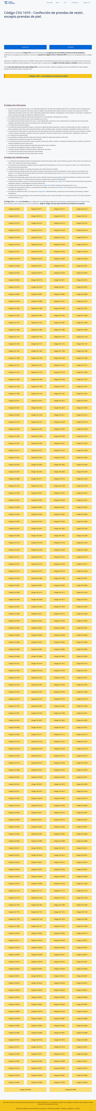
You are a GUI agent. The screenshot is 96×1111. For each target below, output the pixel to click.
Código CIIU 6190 (59, 805)
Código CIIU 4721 (59, 663)
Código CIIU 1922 (81, 393)
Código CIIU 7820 (81, 919)
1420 (13, 163)
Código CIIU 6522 (36, 855)
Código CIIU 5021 (81, 727)
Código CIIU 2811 (36, 493)
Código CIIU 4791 (14, 713)
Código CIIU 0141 (36, 237)
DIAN (59, 2)
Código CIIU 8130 (59, 940)
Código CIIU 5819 (59, 784)
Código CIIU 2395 (14, 436)
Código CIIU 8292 (14, 955)
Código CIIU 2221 (36, 422)
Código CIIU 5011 (36, 727)
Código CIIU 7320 (81, 898)
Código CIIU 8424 (59, 969)
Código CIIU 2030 (14, 415)
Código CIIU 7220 (36, 898)
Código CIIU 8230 (59, 947)
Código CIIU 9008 (81, 1033)
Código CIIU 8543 (36, 990)
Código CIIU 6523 (59, 855)
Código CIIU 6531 (81, 855)
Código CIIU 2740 (59, 486)
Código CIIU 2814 (14, 500)
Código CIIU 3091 (36, 536)
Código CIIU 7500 (81, 905)
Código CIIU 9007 (59, 1033)
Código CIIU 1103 (59, 337)
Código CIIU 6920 (36, 883)
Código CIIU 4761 (36, 692)
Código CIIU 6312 (59, 812)
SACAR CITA (25, 47)
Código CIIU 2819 (36, 507)
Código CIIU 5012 (59, 727)
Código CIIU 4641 (81, 628)
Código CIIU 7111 (36, 891)
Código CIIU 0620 (14, 280)
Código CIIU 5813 (36, 784)
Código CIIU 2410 (81, 436)
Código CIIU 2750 (81, 486)
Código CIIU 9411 (36, 1054)
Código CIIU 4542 (59, 621)
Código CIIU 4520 (81, 614)
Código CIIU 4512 (59, 614)
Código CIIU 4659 (14, 649)
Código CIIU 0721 (59, 280)
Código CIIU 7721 (36, 912)
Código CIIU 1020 (14, 308)
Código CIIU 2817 (81, 500)
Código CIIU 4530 (14, 621)
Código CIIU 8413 (14, 962)
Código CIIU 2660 (59, 472)
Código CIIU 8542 (14, 990)
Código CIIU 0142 (59, 237)
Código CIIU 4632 (59, 628)
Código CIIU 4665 (36, 656)
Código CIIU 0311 (36, 266)
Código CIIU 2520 (81, 450)
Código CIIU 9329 (14, 1054)
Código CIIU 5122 (14, 741)
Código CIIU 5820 (81, 784)
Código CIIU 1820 (14, 393)
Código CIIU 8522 (14, 983)
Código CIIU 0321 (81, 266)
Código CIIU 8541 (81, 983)
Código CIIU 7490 (59, 905)
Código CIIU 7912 (59, 926)
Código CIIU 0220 (59, 259)
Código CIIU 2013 (59, 401)
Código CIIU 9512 (14, 1068)
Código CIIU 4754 (59, 685)
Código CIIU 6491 (36, 834)
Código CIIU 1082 (81, 323)
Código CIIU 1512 (36, 365)
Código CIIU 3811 (81, 578)
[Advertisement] (48, 32)
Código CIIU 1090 (81, 330)
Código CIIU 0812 (81, 287)
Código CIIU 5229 (59, 749)
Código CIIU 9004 (81, 1025)
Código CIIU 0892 (59, 294)
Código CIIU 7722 (59, 912)
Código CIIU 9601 (59, 1075)
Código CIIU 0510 (36, 273)
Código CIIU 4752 (14, 685)
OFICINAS (71, 47)
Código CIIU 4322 (36, 607)
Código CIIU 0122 (14, 223)
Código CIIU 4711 (14, 663)
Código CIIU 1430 (81, 358)
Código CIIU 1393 (59, 351)
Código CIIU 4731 (81, 670)
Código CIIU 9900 (70, 1089)
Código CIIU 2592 (36, 457)
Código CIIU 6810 (59, 876)
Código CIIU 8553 (36, 997)
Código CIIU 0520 (59, 273)
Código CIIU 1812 (81, 386)
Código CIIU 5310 (81, 749)
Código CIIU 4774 (81, 699)
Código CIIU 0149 (59, 244)
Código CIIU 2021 (14, 408)
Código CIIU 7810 (59, 919)
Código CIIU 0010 (14, 209)
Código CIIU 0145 (36, 244)
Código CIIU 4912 (14, 720)
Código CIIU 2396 (36, 436)
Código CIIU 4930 (14, 727)
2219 (14, 173)
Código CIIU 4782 (59, 706)
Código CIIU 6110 (81, 798)
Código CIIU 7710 (14, 912)
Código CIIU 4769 (81, 692)
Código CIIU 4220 (14, 599)
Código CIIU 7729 (81, 912)
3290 (78, 195)
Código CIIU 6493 (81, 834)
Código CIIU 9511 (81, 1061)
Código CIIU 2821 (59, 507)
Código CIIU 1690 (59, 379)
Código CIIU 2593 (59, 457)
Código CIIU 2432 (81, 443)
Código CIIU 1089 (59, 330)
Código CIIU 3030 (81, 528)
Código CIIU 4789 (81, 706)
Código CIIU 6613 (81, 862)
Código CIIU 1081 (59, 323)
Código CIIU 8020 (36, 933)
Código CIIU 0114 (14, 216)
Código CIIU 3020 (59, 528)
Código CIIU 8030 (59, 933)
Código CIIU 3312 (36, 557)
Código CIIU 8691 (81, 1004)
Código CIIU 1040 (59, 308)
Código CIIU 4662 (59, 649)
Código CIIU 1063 (81, 315)
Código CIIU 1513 (59, 365)
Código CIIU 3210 (59, 543)
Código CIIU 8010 (14, 933)
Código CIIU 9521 (36, 1068)
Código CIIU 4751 (81, 678)
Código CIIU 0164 (81, 251)
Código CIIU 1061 (36, 315)
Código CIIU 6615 (36, 869)
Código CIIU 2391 (14, 429)
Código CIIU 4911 (81, 713)
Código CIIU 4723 (14, 670)
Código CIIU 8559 (59, 997)
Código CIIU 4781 (36, 706)
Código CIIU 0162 (36, 251)
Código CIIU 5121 (81, 734)
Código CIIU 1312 (59, 344)
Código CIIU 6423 (36, 827)
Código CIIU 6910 (14, 883)
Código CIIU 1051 (81, 308)
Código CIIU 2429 (36, 443)
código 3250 (61, 181)
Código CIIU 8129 (36, 940)
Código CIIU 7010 (59, 883)
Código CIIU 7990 (81, 926)
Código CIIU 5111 (36, 734)
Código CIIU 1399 (14, 358)
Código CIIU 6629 (14, 876)
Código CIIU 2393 (59, 429)
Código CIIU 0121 (81, 216)
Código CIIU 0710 (36, 280)
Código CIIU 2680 (14, 479)
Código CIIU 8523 (36, 983)
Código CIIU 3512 (14, 571)
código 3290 (47, 185)
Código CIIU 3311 (14, 557)
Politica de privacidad (53, 1108)
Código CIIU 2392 (36, 429)
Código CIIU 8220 (36, 947)
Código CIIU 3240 (36, 550)
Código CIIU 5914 (81, 791)
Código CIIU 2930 (81, 521)
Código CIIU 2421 (14, 443)
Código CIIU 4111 (36, 592)
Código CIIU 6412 (59, 820)
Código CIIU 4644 (59, 635)
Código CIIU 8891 (59, 1018)
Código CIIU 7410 (14, 905)
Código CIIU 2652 (36, 472)
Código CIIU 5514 (14, 763)
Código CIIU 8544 (59, 990)
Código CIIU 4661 (36, 649)
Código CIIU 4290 (36, 599)
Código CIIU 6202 (81, 805)
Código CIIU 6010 (36, 798)
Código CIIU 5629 (36, 777)
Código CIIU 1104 (81, 337)
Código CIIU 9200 (81, 1040)
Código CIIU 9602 (81, 1075)
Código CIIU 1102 (36, 337)
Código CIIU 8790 (14, 1018)
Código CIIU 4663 (81, 649)
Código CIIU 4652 (59, 642)
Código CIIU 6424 (59, 827)
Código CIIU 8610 (14, 1004)
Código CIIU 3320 (59, 564)
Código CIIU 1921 (59, 393)
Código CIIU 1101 (14, 337)
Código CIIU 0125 (81, 223)
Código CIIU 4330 (81, 607)
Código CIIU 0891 (36, 294)
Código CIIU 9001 (14, 1025)
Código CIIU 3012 (36, 528)
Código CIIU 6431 (81, 827)
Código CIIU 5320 (14, 756)
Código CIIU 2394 (81, 429)
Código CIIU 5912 (36, 791)
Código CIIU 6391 (81, 812)
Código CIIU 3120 (36, 543)
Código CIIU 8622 (59, 1004)
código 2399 (62, 187)
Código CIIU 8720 (59, 1011)
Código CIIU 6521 (14, 855)
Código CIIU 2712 (59, 479)
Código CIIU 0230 (81, 259)
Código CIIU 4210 (81, 592)
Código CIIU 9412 (59, 1054)
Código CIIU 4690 (81, 656)
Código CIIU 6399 (14, 820)
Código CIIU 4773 (59, 699)
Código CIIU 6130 (36, 805)
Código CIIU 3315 (14, 564)
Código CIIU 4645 (81, 635)
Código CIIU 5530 (81, 763)
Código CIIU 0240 (14, 266)
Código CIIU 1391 (14, 351)
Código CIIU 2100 (36, 415)
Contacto (77, 1108)
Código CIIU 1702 (14, 386)
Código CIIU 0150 (81, 244)
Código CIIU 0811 (59, 287)
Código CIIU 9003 (59, 1025)
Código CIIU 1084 (36, 330)
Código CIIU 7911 (36, 926)
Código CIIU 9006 (36, 1033)
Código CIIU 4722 (81, 663)
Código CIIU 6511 (14, 848)
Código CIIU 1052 (14, 315)
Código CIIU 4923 (81, 720)
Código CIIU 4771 (14, 699)
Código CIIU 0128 (59, 230)
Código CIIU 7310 (59, 898)
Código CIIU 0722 (81, 280)
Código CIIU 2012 (36, 401)
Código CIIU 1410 (36, 358)
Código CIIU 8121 (14, 940)
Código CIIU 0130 (14, 237)
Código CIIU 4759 (14, 692)
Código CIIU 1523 (36, 372)
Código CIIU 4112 (59, 592)
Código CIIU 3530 (14, 578)
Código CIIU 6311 (36, 812)
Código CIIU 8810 (36, 1018)
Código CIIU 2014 (81, 401)
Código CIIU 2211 (59, 415)
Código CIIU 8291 (81, 947)
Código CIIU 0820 (14, 294)
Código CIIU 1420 (59, 358)
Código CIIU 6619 (59, 869)
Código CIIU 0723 (14, 287)
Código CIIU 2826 (81, 514)
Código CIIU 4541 (36, 621)
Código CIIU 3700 (59, 578)
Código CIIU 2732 (36, 486)
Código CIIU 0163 (59, 251)
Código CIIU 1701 (81, 379)
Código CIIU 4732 (14, 678)
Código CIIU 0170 (14, 259)
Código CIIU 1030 (36, 308)
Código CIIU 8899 (81, 1018)
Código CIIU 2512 (36, 450)
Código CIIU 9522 (59, 1068)
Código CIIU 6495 (36, 841)
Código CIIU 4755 (81, 685)
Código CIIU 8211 (81, 940)
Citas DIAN (50, 2)
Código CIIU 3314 (81, 557)
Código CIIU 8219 (14, 947)
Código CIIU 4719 (36, 663)
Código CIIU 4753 (36, 685)
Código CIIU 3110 (14, 543)
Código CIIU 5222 (81, 741)
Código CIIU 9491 (14, 1061)
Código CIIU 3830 (81, 585)
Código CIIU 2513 (59, 450)
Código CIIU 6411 (36, 820)
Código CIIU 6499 (81, 841)
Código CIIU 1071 (14, 323)
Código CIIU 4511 (36, 614)
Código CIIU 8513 (59, 976)
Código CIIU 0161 (14, 251)
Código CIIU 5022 (14, 734)
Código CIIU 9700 (59, 1082)
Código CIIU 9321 (81, 1047)
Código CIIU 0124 (59, 223)
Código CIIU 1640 (36, 379)
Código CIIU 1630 (14, 379)
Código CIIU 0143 (81, 237)
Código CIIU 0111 (36, 209)
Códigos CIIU (86, 2)
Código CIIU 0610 (81, 273)
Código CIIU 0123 (36, 223)
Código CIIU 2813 (81, 493)
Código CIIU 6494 (14, 841)
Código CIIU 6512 (36, 848)
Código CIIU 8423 (36, 969)
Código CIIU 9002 (36, 1025)
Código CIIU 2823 (14, 514)
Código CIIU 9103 (59, 1040)
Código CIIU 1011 (59, 301)
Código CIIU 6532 (14, 862)
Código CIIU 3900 (14, 592)
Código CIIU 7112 (59, 891)
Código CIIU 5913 (59, 791)
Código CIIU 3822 (59, 585)
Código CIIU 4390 (14, 614)
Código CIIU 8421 (81, 962)
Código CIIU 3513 (36, 571)
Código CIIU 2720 (81, 479)
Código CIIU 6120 (14, 805)
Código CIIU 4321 (14, 607)
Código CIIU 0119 (59, 216)
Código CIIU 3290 (81, 550)
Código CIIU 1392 (36, 351)
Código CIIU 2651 (14, 472)
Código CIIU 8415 (59, 962)
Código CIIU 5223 (14, 749)
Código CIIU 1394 (81, 351)
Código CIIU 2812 (59, 493)
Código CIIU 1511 (14, 365)
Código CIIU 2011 (14, 401)
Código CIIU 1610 (59, 372)
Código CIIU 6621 (81, 869)
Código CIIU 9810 (81, 1082)
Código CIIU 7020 (81, 883)
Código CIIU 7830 (14, 926)
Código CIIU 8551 (81, 990)
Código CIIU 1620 (81, 372)
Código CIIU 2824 (36, 514)
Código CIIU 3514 (59, 571)
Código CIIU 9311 (14, 1047)
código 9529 (42, 191)
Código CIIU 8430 (81, 969)
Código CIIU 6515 (81, 848)
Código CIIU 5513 (81, 756)
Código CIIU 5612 (59, 770)
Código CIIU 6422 (14, 827)
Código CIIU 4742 (59, 678)
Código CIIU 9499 (59, 1061)
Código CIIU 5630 (59, 777)
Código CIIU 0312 (59, 266)
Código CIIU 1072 (36, 323)
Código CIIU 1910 (36, 393)
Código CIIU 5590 (14, 770)
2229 (68, 173)
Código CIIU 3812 (14, 585)
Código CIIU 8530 (59, 983)
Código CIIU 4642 (14, 635)
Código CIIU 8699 (14, 1011)
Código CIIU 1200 (14, 344)
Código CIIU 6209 (14, 812)
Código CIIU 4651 (36, 642)
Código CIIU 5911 (14, 791)
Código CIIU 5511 (36, 756)
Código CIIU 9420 (81, 1054)
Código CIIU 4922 (59, 720)
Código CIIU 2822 (81, 507)
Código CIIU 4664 (14, 656)
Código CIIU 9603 (14, 1082)
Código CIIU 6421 (81, 820)
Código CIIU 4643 (36, 635)
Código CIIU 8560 (81, 997)
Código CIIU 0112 (59, 209)
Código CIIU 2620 (36, 465)
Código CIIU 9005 (14, 1033)
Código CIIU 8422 (14, 969)
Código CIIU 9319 (59, 1047)
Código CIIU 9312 (36, 1047)
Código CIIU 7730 (14, 919)
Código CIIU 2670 (81, 472)
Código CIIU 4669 (59, 656)
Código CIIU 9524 (14, 1075)
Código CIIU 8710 (36, 1011)
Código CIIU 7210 (14, 898)
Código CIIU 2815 (36, 500)
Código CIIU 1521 (81, 365)
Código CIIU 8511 (14, 976)
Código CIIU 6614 (14, 869)
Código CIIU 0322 (14, 273)
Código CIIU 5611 (36, 770)
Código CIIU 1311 (36, 344)
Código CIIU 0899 (81, 294)
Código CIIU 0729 (36, 287)
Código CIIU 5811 (81, 777)
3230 (23, 179)
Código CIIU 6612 (59, 862)
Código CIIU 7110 (14, 891)
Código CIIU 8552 (14, 997)
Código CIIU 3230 (14, 550)
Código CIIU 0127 (36, 230)
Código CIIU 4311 (59, 599)
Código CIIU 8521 (81, 976)
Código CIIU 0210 (36, 259)
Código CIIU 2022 (36, 408)
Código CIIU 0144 (14, 244)
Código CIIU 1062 (59, 315)
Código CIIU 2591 (14, 457)
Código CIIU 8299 (36, 955)
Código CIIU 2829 (14, 521)
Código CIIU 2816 (59, 500)
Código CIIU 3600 (36, 578)
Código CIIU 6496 (59, 841)
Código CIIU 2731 (14, 486)
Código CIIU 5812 (14, 784)
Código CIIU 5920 (14, 798)
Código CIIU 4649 (14, 642)
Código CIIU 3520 (81, 571)
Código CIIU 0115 (36, 216)
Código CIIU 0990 (36, 301)
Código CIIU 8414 (36, 962)
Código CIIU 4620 (14, 628)
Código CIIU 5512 (59, 756)
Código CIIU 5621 (14, 777)
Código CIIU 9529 (36, 1075)
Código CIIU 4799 (59, 713)
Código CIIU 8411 (59, 955)
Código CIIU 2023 (59, 408)
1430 (78, 165)
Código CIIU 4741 (36, 678)
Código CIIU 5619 (81, 770)
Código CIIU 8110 (81, 933)
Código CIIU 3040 (14, 536)
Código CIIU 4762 (59, 692)
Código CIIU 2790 (14, 493)
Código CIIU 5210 (36, 741)
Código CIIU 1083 (14, 330)
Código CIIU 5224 (36, 749)
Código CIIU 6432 (14, 834)
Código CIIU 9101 (14, 1040)
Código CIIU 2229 (59, 422)
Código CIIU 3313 (59, 557)
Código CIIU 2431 (59, 443)
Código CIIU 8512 (36, 976)
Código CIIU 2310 (81, 422)
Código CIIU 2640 (81, 465)
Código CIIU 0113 (81, 209)
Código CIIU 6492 (59, 834)
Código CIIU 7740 (36, 919)
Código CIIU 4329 (59, 607)
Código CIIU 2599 (81, 457)
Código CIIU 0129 (81, 230)
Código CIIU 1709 (36, 386)
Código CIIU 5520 (59, 763)
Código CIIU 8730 (81, 1011)
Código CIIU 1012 (81, 301)
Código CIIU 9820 (25, 1089)
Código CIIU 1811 (59, 386)
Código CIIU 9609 (36, 1082)
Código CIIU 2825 (59, 514)
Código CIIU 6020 (59, 798)
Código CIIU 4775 (14, 706)
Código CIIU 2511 (14, 450)
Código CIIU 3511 (81, 564)
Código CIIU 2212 (81, 415)
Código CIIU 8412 (81, 955)
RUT (67, 2)
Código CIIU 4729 (59, 670)
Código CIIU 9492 (36, 1061)
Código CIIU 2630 (59, 465)
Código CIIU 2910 (36, 521)
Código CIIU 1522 (14, 372)
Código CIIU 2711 (36, 479)
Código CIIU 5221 (59, 741)
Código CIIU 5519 (36, 763)
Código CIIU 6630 (36, 876)
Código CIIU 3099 (81, 536)
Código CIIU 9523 (81, 1068)
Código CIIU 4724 (36, 670)
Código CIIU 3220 (81, 543)
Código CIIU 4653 (81, 642)
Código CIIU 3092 (59, 536)
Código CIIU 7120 (81, 891)
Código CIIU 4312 (81, 599)
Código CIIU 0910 (14, 301)
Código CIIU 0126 (14, 230)
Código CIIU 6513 (59, 848)
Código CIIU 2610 (14, 465)
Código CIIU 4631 (36, 628)
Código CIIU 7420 (36, 905)
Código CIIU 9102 (36, 1040)
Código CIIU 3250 (59, 550)
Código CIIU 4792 (36, 713)
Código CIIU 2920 (59, 521)
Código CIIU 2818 (14, 507)
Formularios (76, 2)
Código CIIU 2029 (81, 408)
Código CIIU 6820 (81, 876)
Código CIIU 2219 (14, 422)
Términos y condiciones (67, 1108)
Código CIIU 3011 (14, 528)
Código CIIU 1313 (81, 344)
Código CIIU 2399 (59, 436)
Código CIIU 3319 (36, 564)
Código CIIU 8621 (36, 1004)
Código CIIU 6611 (36, 862)
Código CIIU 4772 (36, 699)
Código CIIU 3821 (36, 585)
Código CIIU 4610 (81, 621)
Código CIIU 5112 (59, 734)
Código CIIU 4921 (36, 720)
